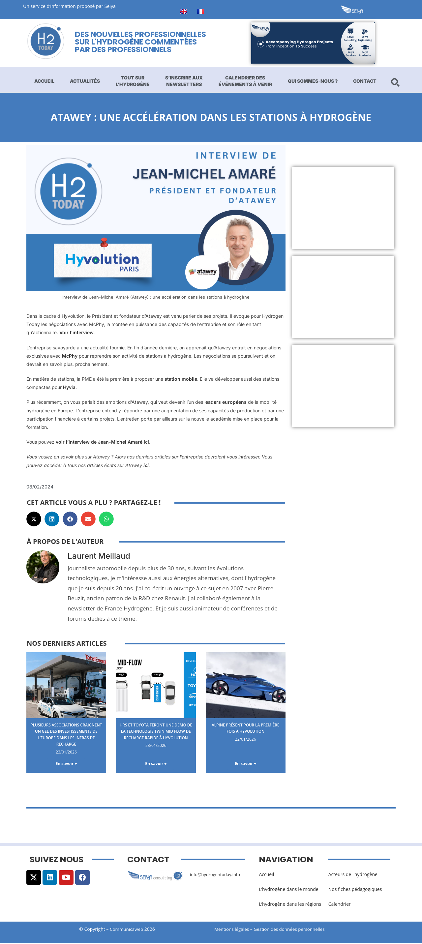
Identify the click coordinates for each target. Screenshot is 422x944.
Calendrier (339, 905)
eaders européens (226, 402)
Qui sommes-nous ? (313, 81)
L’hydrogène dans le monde (288, 890)
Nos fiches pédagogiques (355, 890)
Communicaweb (126, 930)
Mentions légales (232, 930)
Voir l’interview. (77, 332)
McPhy (69, 356)
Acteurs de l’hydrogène (352, 875)
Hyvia (69, 387)
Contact (365, 81)
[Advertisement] (343, 208)
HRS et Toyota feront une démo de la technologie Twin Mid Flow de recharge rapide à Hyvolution (156, 734)
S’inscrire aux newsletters (184, 81)
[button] (33, 519)
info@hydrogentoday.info (217, 875)
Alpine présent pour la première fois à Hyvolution (245, 728)
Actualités (85, 81)
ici (146, 465)
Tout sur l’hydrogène (133, 81)
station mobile (181, 379)
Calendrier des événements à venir (245, 81)
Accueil (44, 81)
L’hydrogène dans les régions (290, 905)
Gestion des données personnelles (294, 930)
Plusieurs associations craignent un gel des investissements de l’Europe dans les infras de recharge (66, 734)
